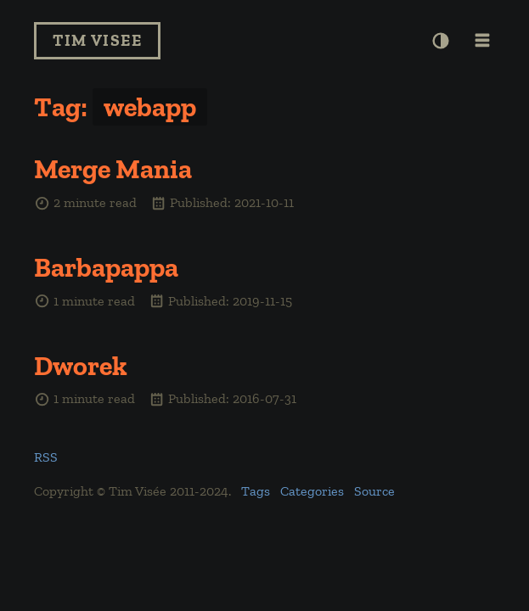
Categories (312, 491)
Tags (255, 491)
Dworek (80, 366)
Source (374, 491)
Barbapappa (106, 267)
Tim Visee (97, 40)
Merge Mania (113, 169)
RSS (46, 457)
